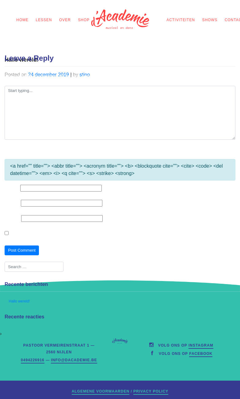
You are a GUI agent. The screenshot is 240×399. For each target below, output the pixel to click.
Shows (210, 20)
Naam (12, 188)
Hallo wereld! (19, 301)
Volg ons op (185, 345)
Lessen (44, 20)
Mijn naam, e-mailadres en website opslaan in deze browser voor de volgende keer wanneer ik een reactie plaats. (118, 233)
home (22, 20)
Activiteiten (180, 20)
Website (12, 218)
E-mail (12, 203)
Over (65, 20)
